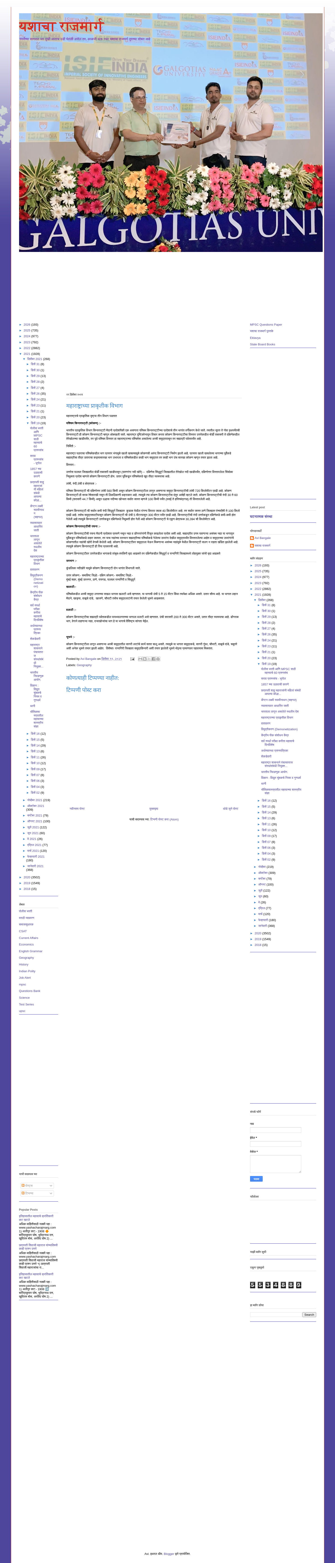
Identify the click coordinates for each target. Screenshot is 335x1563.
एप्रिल (262, 908)
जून (260, 896)
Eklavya (255, 338)
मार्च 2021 (33, 851)
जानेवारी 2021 (35, 866)
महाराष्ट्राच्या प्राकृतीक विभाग (37, 560)
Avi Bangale (263, 538)
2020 (27, 877)
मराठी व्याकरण (26, 918)
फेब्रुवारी (263, 920)
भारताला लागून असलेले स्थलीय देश (36, 543)
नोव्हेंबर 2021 (35, 800)
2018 (27, 889)
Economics (26, 944)
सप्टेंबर (262, 878)
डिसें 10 (35, 763)
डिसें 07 (35, 775)
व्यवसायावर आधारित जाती (36, 526)
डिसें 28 (35, 381)
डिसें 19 (35, 423)
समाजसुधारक (26, 924)
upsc (22, 1011)
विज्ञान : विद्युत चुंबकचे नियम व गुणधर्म (36, 693)
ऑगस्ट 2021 (35, 821)
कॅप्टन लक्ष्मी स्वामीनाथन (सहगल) (279, 700)
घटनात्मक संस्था (261, 517)
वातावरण (35, 569)
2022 (27, 348)
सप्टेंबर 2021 (35, 815)
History (23, 964)
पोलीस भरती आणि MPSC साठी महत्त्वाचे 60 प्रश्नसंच (36, 439)
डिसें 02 (35, 792)
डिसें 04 (35, 787)
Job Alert (25, 977)
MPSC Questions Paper (266, 324)
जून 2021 (33, 833)
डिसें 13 (35, 751)
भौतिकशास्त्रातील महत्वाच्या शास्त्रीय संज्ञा (37, 719)
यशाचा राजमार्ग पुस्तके (262, 331)
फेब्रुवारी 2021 (35, 856)
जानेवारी (263, 926)
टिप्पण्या (27, 1193)
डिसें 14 (35, 745)
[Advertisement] (158, 285)
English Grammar (31, 951)
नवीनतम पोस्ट (77, 808)
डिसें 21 (35, 411)
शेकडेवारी (35, 639)
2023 (27, 342)
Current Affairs (28, 938)
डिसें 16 (35, 733)
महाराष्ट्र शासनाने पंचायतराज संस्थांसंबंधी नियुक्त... (277, 764)
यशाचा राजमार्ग (61, 26)
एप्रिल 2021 (34, 845)
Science (24, 997)
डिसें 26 (35, 393)
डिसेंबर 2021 (35, 359)
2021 (27, 354)
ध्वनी (32, 706)
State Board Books (262, 344)
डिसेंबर (262, 600)
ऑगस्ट (262, 884)
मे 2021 (32, 839)
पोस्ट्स (27, 1185)
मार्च (260, 914)
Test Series (26, 1004)
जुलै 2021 (33, 827)
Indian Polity (27, 971)
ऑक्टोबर (263, 873)
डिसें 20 (35, 417)
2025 (27, 330)
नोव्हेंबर (262, 867)
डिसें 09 (35, 769)
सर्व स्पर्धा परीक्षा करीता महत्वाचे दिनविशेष (36, 612)
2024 (27, 336)
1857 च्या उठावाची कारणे (36, 472)
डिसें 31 (35, 364)
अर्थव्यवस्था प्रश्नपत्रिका (36, 629)
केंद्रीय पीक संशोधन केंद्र (36, 596)
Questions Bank (29, 991)
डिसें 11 (35, 757)
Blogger (169, 1554)
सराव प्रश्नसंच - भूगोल (36, 459)
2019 (27, 883)
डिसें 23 (35, 405)
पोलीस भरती (25, 911)
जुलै (260, 890)
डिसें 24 (35, 399)
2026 (27, 324)
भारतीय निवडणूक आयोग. (37, 676)
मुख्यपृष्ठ (154, 808)
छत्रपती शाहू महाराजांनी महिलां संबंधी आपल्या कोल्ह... (37, 491)
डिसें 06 (35, 781)
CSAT (23, 931)
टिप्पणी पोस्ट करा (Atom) (164, 819)
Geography (84, 665)
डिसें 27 (35, 388)
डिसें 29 (35, 376)
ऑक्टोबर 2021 (35, 806)
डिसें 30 (35, 370)
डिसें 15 (35, 739)
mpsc (22, 984)
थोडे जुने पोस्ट (230, 808)
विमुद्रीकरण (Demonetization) (36, 581)
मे (259, 902)
